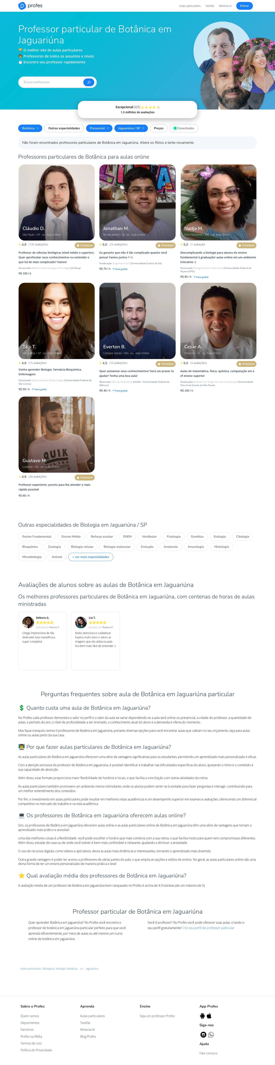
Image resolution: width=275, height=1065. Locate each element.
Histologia (221, 547)
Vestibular (149, 536)
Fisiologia (174, 536)
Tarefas (209, 6)
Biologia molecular (117, 547)
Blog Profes (88, 1036)
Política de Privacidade (36, 1050)
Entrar (244, 6)
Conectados (183, 128)
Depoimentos (30, 1023)
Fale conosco (208, 1053)
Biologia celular (82, 547)
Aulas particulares (190, 6)
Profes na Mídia (31, 1036)
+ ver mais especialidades (90, 557)
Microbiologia (32, 557)
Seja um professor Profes (157, 1016)
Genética (197, 536)
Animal (57, 557)
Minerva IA (225, 6)
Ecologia (220, 536)
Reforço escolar (102, 536)
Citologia (242, 536)
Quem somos (30, 1016)
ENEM (127, 536)
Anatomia (171, 547)
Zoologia (54, 547)
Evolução (147, 547)
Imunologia (196, 547)
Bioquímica (30, 547)
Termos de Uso (31, 1043)
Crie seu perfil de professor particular (208, 928)
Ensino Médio (71, 536)
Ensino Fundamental (36, 536)
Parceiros (27, 1029)
